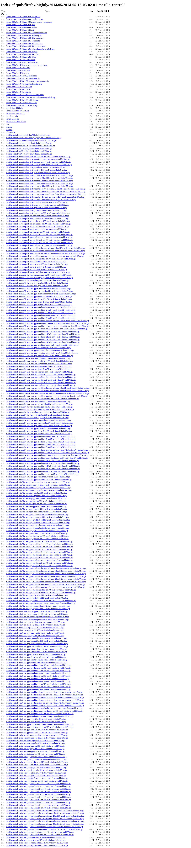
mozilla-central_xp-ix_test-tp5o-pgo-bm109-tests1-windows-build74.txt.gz (35, 754)
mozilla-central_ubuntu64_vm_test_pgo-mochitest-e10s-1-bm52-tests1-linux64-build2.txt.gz (42, 461)
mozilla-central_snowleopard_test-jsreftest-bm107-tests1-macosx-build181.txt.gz (37, 232)
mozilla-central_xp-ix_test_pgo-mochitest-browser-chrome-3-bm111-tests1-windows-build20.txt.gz (45, 824)
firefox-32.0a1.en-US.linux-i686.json (20, 25)
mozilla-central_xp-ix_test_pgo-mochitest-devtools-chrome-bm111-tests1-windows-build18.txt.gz (44, 829)
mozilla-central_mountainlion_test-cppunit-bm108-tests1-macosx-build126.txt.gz (38, 159)
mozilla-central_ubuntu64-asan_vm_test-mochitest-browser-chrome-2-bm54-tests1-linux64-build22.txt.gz (47, 391)
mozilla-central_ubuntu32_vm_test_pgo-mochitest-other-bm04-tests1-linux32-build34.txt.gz (42, 345)
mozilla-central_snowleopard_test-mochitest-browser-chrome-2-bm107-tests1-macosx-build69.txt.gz (45, 251)
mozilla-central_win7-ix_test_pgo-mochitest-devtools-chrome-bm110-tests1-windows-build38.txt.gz (45, 584)
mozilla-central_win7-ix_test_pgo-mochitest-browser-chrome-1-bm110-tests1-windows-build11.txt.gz (46, 571)
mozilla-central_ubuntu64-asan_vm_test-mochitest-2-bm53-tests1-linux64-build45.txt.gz (41, 377)
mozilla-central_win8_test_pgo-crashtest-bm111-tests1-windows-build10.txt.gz (37, 646)
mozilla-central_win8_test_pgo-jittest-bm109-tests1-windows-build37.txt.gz (36, 654)
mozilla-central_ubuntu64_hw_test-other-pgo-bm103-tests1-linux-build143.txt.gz (38, 412)
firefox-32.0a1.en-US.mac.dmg (18, 68)
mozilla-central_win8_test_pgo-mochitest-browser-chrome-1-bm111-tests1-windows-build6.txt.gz (44, 692)
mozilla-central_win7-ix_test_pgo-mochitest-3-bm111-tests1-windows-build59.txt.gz (39, 555)
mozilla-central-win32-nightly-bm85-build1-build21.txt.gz (29, 151)
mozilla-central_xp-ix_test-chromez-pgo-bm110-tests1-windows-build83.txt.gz (37, 735)
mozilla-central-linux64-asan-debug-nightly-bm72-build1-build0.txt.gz (33, 138)
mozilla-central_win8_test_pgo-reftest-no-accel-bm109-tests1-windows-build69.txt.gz (39, 724)
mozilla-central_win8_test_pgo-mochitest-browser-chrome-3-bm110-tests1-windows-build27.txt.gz (45, 703)
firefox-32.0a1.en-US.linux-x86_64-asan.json (24, 35)
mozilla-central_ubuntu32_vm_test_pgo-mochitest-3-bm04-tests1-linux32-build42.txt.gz (40, 313)
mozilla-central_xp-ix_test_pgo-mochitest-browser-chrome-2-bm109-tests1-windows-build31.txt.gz (45, 816)
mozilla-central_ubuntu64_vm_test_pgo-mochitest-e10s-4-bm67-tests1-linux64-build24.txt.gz (43, 469)
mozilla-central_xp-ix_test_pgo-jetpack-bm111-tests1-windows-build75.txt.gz (36, 770)
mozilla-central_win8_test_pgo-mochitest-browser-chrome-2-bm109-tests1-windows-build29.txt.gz (45, 697)
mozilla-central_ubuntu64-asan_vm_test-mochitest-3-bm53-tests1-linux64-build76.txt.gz (41, 380)
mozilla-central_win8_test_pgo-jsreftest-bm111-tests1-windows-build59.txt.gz (36, 662)
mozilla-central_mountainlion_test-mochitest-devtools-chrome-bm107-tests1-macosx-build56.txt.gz (45, 197)
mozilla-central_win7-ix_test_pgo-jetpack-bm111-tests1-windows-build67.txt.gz (37, 528)
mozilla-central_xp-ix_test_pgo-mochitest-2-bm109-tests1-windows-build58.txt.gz (38, 789)
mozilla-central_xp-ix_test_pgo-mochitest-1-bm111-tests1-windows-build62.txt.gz (38, 784)
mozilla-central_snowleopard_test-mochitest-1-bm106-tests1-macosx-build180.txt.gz (39, 235)
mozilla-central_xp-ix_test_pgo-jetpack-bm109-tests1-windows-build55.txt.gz (36, 767)
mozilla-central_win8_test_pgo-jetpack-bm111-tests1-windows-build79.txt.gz (36, 652)
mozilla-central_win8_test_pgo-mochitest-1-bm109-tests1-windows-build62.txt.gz (38, 665)
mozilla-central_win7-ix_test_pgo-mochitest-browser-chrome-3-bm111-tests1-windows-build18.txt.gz (46, 582)
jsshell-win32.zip (12, 119)
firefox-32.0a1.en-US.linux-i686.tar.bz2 (21, 27)
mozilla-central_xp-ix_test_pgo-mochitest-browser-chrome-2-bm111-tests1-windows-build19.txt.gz (45, 819)
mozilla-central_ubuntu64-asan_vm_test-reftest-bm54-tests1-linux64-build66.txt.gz (38, 401)
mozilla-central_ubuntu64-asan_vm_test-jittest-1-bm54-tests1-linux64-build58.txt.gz (39, 366)
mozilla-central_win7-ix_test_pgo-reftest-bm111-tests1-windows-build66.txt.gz (37, 595)
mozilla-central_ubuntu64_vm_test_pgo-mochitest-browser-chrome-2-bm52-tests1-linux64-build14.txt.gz (47, 453)
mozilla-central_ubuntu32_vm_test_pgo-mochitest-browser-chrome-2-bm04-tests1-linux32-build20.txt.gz (47, 323)
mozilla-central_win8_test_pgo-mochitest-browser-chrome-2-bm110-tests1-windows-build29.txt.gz (45, 700)
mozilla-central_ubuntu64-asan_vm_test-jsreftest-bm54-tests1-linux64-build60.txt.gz (39, 372)
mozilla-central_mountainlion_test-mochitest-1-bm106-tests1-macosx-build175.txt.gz (39, 175)
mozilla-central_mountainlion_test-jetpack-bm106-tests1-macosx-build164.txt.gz (37, 167)
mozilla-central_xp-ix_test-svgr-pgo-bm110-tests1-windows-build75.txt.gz (35, 749)
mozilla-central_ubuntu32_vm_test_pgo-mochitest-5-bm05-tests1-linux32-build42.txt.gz (40, 318)
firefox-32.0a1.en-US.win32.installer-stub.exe (24, 84)
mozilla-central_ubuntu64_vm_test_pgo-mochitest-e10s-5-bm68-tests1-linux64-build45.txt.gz (43, 471)
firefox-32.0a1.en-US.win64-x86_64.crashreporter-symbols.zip (30, 97)
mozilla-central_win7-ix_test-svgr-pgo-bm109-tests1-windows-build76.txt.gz (36, 498)
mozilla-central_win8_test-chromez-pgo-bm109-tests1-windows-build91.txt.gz (37, 614)
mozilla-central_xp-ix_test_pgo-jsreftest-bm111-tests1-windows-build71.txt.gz (36, 781)
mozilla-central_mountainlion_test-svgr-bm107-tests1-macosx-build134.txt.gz (36, 208)
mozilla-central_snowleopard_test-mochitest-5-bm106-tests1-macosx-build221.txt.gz (39, 245)
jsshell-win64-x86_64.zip (16, 121)
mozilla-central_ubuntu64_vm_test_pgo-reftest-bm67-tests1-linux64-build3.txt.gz (38, 477)
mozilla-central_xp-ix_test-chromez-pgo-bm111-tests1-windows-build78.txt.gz (37, 738)
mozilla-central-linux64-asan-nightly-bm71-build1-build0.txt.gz (31, 140)
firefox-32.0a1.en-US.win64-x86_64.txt (21, 103)
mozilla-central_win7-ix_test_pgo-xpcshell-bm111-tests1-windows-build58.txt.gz (38, 609)
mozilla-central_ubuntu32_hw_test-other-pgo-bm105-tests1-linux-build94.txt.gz (37, 280)
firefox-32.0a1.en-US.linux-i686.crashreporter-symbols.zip (29, 22)
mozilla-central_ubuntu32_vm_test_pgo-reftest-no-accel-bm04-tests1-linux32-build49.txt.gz (42, 353)
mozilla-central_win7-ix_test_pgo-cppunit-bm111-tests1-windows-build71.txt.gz (37, 517)
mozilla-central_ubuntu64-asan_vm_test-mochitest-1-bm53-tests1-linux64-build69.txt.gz (41, 374)
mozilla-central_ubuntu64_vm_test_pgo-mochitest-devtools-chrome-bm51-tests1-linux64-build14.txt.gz (46, 458)
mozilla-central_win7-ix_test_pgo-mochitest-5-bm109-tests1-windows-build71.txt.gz (39, 563)
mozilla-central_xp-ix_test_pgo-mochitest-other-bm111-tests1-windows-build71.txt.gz (40, 835)
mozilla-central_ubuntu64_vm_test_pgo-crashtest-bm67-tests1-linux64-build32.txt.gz (39, 423)
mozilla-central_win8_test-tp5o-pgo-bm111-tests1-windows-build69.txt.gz (35, 636)
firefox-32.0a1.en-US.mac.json (18, 70)
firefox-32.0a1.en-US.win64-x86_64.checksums (24, 95)
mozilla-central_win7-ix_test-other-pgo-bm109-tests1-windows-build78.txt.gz (36, 493)
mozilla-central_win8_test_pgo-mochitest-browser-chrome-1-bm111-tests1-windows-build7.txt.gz (44, 695)
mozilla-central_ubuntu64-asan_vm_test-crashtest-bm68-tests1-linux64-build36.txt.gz (39, 361)
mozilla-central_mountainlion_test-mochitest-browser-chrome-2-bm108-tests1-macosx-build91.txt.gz (45, 191)
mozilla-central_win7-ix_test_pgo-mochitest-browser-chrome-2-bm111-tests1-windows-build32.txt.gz (46, 576)
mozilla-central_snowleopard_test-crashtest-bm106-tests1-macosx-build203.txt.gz (38, 221)
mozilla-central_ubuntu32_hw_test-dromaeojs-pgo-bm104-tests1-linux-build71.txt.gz (39, 278)
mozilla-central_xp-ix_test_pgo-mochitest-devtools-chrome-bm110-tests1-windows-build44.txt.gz (44, 827)
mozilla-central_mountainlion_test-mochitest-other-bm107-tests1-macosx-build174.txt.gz (41, 200)
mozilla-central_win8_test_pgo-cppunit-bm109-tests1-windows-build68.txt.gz (36, 641)
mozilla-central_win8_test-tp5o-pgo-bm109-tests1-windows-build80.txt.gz (35, 633)
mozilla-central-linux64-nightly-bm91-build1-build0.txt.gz (29, 143)
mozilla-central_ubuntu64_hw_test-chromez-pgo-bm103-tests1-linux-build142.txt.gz (39, 407)
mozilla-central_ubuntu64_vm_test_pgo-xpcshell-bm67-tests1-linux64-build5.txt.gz (39, 479)
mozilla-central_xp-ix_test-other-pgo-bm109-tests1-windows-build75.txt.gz (35, 740)
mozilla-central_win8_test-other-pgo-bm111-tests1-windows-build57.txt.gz (35, 625)
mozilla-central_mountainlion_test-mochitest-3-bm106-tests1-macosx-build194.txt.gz (39, 181)
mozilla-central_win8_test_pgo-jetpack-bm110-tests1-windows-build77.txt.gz (36, 649)
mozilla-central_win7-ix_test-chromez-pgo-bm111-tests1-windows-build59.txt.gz (38, 485)
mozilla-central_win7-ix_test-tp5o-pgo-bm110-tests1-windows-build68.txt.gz (36, 506)
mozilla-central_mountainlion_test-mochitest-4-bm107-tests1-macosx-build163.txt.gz (39, 183)
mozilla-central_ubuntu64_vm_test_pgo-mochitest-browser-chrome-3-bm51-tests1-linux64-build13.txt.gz (47, 455)
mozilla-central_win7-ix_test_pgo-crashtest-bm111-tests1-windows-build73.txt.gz (38, 520)
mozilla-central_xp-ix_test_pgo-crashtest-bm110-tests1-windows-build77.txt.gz (37, 762)
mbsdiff (9, 130)
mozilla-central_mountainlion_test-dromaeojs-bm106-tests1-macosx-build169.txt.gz (39, 165)
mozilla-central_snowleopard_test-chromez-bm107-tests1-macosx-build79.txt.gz (37, 216)
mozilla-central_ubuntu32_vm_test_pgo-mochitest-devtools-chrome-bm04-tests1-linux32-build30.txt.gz (46, 329)
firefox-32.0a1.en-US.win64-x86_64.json (22, 100)
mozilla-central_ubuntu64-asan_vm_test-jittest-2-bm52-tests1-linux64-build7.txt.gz (38, 369)
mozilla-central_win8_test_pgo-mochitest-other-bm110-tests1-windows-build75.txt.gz (39, 716)
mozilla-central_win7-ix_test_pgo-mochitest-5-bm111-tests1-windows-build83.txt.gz (39, 566)
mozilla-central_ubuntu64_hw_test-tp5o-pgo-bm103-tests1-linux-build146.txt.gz (37, 418)
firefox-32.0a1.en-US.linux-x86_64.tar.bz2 (22, 54)
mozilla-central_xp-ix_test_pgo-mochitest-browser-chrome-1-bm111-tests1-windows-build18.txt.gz (45, 813)
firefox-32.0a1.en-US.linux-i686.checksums (23, 17)
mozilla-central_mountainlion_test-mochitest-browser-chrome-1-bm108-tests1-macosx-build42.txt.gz (45, 189)
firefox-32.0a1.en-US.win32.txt (18, 89)
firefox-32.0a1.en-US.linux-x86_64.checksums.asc (26, 46)
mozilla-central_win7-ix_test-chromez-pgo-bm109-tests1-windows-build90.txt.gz (38, 482)
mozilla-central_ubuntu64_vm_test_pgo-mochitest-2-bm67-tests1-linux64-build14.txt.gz (40, 439)
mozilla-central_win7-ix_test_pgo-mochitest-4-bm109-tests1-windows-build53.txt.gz (39, 557)
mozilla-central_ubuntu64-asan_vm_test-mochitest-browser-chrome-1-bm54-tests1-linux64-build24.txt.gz (47, 388)
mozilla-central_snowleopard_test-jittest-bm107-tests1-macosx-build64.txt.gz (36, 229)
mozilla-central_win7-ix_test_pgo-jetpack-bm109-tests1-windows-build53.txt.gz (37, 525)
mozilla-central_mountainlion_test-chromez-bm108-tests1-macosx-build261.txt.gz (38, 156)
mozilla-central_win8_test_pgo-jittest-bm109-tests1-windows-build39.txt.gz (36, 657)
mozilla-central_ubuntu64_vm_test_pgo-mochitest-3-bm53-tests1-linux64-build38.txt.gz (40, 442)
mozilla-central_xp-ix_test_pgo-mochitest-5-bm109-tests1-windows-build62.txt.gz (38, 808)
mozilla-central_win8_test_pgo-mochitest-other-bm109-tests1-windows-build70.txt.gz (39, 714)
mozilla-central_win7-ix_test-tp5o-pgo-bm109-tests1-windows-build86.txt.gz (36, 504)
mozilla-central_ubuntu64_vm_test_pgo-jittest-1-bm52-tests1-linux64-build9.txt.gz (38, 428)
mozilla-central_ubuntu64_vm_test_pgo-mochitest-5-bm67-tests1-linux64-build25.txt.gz (40, 447)
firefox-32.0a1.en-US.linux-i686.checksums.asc (24, 19)
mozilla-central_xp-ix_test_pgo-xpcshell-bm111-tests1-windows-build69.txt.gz (37, 843)
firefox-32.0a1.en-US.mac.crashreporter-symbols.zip (26, 65)
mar (7, 124)
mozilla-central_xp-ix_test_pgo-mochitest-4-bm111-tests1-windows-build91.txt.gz (38, 802)
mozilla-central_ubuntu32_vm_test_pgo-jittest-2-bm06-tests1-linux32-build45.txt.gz (39, 302)
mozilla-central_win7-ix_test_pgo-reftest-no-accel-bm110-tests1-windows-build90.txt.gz (40, 603)
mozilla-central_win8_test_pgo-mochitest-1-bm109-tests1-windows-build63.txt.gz (38, 668)
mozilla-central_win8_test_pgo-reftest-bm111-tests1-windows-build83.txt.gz (36, 722)
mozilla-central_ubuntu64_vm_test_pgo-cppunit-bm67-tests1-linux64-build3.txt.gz (38, 420)
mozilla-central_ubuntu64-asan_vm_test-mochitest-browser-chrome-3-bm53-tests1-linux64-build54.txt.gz (47, 393)
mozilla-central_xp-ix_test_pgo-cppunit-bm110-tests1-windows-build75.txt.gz (36, 759)
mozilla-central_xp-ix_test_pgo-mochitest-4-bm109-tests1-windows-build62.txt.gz (38, 800)
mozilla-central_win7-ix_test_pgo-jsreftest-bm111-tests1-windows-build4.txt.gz (37, 536)
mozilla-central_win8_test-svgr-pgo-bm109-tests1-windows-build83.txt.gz (35, 627)
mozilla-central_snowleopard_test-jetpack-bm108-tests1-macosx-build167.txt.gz (37, 226)
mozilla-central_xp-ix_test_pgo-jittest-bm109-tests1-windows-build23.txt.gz (36, 773)
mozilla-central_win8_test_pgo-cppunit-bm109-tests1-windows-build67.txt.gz (36, 638)
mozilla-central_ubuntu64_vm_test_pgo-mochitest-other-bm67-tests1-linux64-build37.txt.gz (42, 474)
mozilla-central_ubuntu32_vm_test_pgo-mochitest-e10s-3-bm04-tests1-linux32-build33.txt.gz (43, 337)
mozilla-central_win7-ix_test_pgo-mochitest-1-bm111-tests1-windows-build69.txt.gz (39, 544)
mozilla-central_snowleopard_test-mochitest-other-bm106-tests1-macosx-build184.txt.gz (40, 259)
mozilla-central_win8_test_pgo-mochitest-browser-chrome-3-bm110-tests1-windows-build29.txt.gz (45, 706)
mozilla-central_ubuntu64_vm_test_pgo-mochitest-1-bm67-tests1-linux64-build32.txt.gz (40, 436)
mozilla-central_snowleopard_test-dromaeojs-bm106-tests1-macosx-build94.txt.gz (38, 224)
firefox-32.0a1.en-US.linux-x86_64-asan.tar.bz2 (24, 38)
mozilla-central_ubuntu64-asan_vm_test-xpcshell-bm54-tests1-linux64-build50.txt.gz (39, 404)
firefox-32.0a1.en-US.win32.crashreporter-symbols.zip (27, 81)
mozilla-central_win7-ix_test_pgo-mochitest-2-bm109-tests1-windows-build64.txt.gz (39, 547)
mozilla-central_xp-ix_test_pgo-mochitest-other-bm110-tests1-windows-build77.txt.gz (40, 832)
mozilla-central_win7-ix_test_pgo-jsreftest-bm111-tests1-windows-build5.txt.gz (37, 539)
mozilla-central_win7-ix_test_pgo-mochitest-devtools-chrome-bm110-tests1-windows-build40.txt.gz (45, 587)
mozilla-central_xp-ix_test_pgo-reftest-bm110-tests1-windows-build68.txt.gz (36, 840)
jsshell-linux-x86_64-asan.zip (17, 111)
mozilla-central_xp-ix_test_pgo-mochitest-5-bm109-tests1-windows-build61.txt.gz (38, 805)
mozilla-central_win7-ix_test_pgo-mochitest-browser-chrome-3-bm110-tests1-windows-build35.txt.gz (46, 579)
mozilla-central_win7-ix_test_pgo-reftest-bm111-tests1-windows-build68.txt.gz (37, 598)
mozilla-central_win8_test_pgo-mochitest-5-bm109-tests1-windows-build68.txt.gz (38, 689)
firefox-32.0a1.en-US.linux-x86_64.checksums (24, 43)
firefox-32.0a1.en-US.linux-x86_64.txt (21, 57)
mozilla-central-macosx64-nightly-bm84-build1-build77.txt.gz (30, 146)
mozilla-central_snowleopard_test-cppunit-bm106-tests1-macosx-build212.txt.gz (37, 218)
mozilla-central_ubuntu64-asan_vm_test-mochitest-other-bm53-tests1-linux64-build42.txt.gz (42, 399)
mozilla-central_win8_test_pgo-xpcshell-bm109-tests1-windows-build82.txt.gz (37, 730)
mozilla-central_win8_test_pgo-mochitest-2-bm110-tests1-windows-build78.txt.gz (38, 673)
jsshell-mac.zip (12, 116)
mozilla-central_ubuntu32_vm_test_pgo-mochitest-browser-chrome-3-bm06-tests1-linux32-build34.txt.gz (47, 326)
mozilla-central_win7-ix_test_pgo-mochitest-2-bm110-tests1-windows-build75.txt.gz (39, 549)
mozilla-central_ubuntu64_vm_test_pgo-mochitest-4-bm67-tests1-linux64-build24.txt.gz (40, 444)
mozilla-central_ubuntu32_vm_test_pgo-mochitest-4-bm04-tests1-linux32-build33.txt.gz (40, 315)
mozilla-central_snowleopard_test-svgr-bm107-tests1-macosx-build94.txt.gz (36, 267)
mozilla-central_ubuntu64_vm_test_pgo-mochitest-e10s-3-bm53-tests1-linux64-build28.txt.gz (43, 466)
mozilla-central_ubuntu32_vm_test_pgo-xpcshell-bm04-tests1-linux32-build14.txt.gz (39, 356)
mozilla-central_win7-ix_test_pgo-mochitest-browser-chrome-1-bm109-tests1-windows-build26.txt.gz (46, 568)
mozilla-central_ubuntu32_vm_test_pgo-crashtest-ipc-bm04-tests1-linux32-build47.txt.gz (41, 294)
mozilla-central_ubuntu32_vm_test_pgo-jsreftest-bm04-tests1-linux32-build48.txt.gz (39, 305)
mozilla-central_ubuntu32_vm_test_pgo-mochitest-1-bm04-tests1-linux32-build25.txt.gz (40, 307)
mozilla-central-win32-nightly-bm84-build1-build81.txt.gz (29, 148)
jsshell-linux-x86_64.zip (15, 113)
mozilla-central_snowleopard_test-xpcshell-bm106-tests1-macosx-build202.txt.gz (38, 272)
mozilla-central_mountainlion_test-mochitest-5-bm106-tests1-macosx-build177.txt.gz (39, 186)
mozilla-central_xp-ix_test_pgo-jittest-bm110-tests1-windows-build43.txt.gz (36, 775)
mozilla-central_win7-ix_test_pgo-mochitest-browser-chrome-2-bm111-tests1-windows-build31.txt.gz (46, 574)
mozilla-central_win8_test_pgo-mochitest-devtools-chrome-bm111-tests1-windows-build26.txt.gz (44, 711)
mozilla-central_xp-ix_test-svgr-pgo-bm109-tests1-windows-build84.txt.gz (35, 746)
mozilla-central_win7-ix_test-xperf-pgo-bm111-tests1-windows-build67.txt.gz (36, 512)
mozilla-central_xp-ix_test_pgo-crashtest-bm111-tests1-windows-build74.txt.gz (37, 765)
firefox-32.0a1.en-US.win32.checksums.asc (23, 78)
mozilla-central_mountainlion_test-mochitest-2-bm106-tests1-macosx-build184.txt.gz (39, 178)
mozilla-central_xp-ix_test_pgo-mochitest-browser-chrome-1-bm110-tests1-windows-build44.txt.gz (45, 810)
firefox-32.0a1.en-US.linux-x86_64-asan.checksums (26, 33)
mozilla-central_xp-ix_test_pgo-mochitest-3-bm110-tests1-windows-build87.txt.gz (38, 794)
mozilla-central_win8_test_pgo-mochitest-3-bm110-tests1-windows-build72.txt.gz (38, 676)
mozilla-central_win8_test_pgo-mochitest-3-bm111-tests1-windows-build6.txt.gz (37, 679)
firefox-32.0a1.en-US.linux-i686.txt (20, 30)
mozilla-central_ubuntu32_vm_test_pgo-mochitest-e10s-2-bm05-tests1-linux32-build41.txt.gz (43, 334)
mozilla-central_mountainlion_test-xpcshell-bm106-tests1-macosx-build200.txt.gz (38, 213)
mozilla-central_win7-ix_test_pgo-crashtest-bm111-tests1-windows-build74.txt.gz (38, 522)
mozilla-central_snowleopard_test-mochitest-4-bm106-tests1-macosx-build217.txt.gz (39, 243)
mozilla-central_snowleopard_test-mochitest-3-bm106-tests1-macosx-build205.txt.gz (39, 240)
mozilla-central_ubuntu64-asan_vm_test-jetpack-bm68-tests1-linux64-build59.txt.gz (39, 364)
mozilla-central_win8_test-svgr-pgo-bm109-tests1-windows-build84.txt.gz (35, 630)
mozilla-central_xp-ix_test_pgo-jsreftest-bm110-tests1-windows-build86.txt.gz (37, 778)
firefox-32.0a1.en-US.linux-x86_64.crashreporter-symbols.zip (30, 49)
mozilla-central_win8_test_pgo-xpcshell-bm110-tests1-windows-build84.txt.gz (37, 732)
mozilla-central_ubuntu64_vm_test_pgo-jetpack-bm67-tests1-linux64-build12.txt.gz (39, 426)
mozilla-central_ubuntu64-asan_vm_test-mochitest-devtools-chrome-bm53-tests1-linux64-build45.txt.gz (47, 396)
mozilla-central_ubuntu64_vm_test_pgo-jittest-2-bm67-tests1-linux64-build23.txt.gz (39, 431)
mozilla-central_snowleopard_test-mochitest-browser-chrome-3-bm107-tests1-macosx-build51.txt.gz (45, 253)
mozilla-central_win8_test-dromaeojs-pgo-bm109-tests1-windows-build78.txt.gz (37, 617)
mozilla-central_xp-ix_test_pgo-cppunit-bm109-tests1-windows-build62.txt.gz (36, 757)
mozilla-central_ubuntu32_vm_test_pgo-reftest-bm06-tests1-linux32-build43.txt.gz (38, 348)
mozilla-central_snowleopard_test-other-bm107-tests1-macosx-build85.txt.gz (36, 261)
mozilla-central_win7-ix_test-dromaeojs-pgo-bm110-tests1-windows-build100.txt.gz (39, 490)
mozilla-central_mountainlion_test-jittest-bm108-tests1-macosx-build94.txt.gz (36, 170)
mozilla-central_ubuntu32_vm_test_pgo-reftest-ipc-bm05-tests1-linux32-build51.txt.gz (40, 350)
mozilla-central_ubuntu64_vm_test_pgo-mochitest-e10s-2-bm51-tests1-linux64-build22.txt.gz (43, 463)
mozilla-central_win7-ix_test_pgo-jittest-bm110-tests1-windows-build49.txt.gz (37, 533)
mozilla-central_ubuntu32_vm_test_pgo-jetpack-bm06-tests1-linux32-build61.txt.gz (39, 296)
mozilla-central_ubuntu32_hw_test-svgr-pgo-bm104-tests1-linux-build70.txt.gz (37, 283)
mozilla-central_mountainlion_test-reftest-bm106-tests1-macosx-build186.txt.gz (37, 205)
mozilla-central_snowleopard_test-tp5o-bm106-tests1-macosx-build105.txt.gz (36, 270)
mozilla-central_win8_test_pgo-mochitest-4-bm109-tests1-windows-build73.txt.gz (38, 684)
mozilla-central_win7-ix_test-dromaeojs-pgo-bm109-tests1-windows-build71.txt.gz (38, 488)
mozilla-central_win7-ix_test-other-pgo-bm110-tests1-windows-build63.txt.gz (36, 496)
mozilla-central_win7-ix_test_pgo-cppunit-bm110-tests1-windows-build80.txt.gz (37, 514)
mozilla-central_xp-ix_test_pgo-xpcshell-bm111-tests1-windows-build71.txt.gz (37, 845)
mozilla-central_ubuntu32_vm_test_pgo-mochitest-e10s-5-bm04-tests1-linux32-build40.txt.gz (43, 342)
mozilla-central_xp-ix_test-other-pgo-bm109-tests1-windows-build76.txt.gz (35, 743)
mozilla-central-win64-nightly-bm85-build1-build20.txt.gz (29, 154)
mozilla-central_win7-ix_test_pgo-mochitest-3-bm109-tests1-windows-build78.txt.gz (39, 552)
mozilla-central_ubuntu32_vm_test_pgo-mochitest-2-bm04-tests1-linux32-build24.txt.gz (40, 310)
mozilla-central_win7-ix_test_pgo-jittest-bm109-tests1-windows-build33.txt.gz (37, 531)
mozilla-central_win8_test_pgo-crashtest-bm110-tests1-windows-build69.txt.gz (37, 644)
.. (6, 14)
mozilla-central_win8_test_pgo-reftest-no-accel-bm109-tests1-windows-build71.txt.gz (39, 727)
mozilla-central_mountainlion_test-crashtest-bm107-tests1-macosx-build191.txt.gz (38, 162)
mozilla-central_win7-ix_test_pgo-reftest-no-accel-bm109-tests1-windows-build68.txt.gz (41, 601)
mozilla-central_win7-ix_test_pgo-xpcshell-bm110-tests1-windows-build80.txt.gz (38, 606)
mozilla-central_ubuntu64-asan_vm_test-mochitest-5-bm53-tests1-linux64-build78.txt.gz (41, 385)
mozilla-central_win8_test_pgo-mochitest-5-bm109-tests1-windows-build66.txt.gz (38, 687)
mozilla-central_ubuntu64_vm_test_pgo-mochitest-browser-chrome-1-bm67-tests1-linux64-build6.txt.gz (47, 450)
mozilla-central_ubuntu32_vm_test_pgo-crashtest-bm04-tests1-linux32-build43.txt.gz (39, 291)
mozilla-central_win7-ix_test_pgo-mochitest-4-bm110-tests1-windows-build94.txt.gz (39, 560)
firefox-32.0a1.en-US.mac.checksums (20, 60)
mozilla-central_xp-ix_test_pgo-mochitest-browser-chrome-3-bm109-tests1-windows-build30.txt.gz (45, 821)
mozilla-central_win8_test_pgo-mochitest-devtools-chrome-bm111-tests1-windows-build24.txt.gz (44, 708)
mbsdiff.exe (10, 132)
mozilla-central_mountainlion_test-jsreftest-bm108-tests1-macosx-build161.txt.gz (38, 173)
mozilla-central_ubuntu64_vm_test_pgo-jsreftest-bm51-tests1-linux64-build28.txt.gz (39, 434)
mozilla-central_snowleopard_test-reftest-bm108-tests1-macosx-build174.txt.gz (37, 264)
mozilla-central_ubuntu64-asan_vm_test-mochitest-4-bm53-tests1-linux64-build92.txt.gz (41, 383)
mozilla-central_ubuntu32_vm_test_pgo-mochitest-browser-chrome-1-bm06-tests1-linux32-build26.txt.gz (47, 321)
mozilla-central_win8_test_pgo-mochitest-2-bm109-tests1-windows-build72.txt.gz (38, 671)
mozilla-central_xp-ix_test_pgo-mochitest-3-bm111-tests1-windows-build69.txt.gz (38, 797)
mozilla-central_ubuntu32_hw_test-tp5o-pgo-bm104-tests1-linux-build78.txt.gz (37, 286)
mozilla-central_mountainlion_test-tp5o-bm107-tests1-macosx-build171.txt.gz (36, 210)
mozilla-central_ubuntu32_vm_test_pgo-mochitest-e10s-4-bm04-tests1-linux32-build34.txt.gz (43, 339)
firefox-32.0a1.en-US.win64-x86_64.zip (21, 105)
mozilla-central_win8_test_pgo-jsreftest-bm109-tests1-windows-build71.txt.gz (36, 660)
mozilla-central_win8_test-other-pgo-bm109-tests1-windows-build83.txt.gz (35, 622)
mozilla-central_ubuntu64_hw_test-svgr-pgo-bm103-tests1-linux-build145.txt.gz (37, 415)
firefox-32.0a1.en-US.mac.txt (17, 73)
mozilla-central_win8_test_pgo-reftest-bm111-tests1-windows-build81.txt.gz (36, 719)
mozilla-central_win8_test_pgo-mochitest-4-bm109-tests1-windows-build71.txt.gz (38, 681)
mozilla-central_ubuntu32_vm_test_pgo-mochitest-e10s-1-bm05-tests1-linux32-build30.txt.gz (43, 331)
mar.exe (9, 127)
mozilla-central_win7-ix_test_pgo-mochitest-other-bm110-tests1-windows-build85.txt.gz (41, 592)
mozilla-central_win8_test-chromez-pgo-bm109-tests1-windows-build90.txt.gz (37, 611)
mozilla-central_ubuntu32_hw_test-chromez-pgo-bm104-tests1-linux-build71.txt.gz (38, 275)
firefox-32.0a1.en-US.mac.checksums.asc (22, 62)
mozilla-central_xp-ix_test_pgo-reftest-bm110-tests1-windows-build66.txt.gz (36, 837)
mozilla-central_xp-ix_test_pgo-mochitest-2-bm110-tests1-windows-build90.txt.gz (38, 792)
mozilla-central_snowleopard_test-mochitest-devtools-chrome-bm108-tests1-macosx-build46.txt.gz (45, 256)
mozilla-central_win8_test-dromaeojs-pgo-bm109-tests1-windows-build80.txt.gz (37, 619)
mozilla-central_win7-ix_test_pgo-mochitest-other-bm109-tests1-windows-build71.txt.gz (41, 590)
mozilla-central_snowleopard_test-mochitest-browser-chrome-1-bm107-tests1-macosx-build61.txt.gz (45, 248)
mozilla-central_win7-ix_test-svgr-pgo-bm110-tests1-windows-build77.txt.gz (36, 501)
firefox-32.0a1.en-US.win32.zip (18, 92)
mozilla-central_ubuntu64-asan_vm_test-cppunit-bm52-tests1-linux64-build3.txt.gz (38, 358)
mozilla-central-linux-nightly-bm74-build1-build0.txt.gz (28, 135)
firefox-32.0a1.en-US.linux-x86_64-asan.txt (23, 41)
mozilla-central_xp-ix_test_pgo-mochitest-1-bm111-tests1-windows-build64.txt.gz (38, 786)
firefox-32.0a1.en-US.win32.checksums (21, 76)
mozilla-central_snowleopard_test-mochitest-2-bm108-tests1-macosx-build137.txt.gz (39, 237)
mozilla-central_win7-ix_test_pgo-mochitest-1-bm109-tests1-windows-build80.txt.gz (39, 541)
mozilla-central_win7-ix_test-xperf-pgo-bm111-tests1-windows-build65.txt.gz (36, 509)
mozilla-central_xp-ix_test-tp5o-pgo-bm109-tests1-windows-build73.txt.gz (35, 751)
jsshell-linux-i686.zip (14, 108)
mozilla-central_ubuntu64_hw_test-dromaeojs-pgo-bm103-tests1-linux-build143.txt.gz (40, 409)
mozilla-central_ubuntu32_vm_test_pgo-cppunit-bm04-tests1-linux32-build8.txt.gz (38, 288)
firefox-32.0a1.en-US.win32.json (19, 87)
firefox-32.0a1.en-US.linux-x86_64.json (21, 52)
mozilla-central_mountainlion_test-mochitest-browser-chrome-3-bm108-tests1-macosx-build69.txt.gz (45, 194)
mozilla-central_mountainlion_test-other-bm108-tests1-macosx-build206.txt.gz (37, 202)
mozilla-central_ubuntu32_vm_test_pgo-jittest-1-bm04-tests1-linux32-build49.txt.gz (39, 299)
